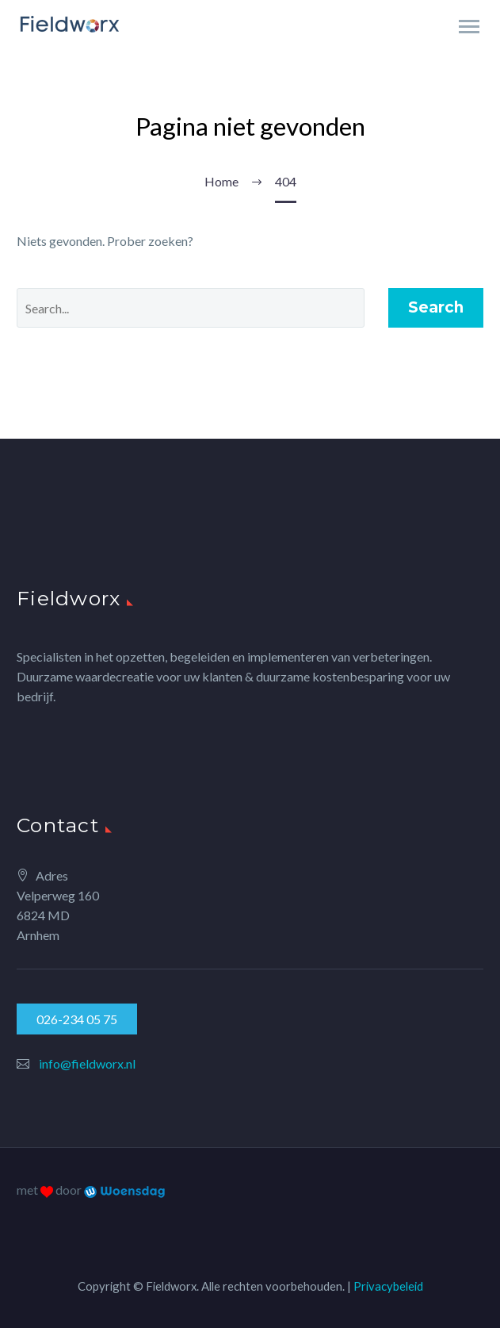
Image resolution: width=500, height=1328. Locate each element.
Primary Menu (469, 26)
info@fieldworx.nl (87, 1063)
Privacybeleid (388, 1286)
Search (436, 307)
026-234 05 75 (76, 1019)
